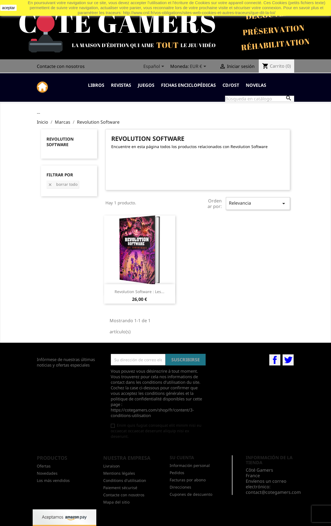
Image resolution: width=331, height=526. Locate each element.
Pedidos (177, 472)
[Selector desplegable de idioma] (154, 66)
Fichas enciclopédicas (188, 85)
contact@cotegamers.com (273, 492)
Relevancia (258, 203)
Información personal (190, 465)
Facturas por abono (188, 479)
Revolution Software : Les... (139, 291)
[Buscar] (259, 99)
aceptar (8, 8)
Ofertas (44, 466)
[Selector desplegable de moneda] (199, 66)
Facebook (274, 359)
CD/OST (231, 85)
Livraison (111, 466)
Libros (96, 85)
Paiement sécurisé (120, 487)
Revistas (121, 85)
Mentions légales (119, 473)
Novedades (47, 473)
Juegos (146, 85)
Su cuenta (182, 457)
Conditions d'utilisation (124, 480)
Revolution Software (60, 141)
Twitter (288, 359)
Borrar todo (62, 184)
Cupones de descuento (191, 494)
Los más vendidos (53, 480)
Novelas (256, 85)
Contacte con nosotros (61, 66)
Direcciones (180, 487)
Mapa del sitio (116, 502)
